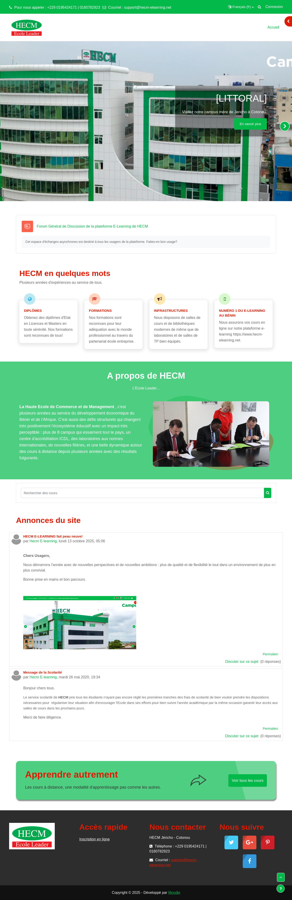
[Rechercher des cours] (142, 493)
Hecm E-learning (43, 541)
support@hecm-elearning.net (147, 7)
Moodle (174, 893)
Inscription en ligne (94, 839)
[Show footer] (280, 888)
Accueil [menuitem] (273, 27)
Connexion (274, 7)
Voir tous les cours (247, 780)
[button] (241, 7)
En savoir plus (250, 124)
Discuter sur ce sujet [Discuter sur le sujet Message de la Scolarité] (242, 736)
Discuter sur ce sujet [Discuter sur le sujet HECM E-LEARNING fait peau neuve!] (242, 662)
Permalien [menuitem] (270, 654)
